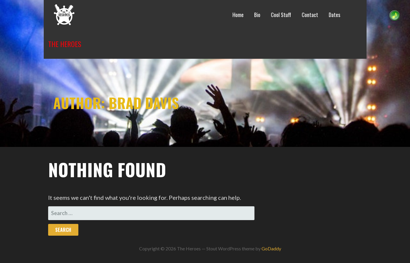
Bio (257, 15)
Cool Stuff (281, 15)
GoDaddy (271, 248)
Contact (310, 15)
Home (238, 15)
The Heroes (64, 43)
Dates (334, 15)
